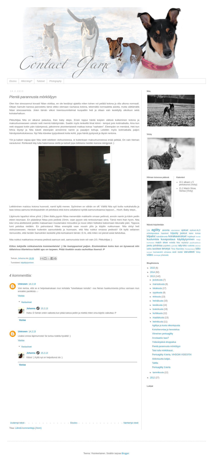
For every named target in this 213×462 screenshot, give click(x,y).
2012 (153, 377)
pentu (149, 245)
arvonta (165, 230)
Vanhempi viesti (130, 423)
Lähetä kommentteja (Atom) (28, 428)
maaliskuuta (159, 317)
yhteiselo (165, 255)
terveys (166, 248)
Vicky (198, 252)
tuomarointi (158, 252)
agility (155, 230)
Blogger (125, 453)
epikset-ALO (195, 230)
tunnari (149, 252)
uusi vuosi (177, 252)
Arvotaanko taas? (160, 338)
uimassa (167, 252)
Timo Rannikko (177, 249)
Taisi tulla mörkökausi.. (163, 350)
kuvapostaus (168, 239)
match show (162, 242)
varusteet (189, 251)
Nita (178, 242)
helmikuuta (158, 321)
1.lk (148, 230)
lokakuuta (158, 288)
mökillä (172, 242)
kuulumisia (153, 239)
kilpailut (151, 236)
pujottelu (167, 245)
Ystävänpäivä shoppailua (164, 342)
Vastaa (21, 296)
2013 (153, 276)
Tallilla (155, 363)
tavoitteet (156, 249)
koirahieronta (162, 236)
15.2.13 (44, 308)
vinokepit (157, 255)
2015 (153, 268)
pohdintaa (158, 245)
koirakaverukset (177, 236)
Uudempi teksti (17, 423)
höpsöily (174, 233)
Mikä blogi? (26, 81)
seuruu (197, 246)
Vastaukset (26, 302)
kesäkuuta (158, 305)
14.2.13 (32, 284)
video (150, 254)
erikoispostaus (153, 233)
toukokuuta (158, 309)
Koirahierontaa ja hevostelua (165, 329)
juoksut (183, 233)
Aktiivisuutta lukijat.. (161, 359)
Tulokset (41, 81)
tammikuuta (158, 372)
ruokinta (191, 245)
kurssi (198, 237)
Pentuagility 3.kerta (161, 367)
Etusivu (12, 81)
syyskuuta (158, 292)
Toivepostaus (190, 249)
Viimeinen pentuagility (162, 333)
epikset (184, 230)
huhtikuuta (158, 313)
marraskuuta (159, 284)
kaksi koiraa (194, 233)
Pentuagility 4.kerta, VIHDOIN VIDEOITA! (172, 354)
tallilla (149, 249)
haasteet (164, 233)
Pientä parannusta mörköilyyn (166, 346)
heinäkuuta (158, 301)
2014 (153, 272)
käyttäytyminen (27, 262)
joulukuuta (158, 280)
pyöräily (174, 246)
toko (198, 248)
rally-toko (182, 245)
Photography (55, 81)
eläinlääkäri (175, 230)
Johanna (30, 308)
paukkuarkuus (195, 243)
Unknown (23, 284)
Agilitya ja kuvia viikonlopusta (166, 325)
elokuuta (157, 296)
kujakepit (191, 236)
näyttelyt (184, 242)
